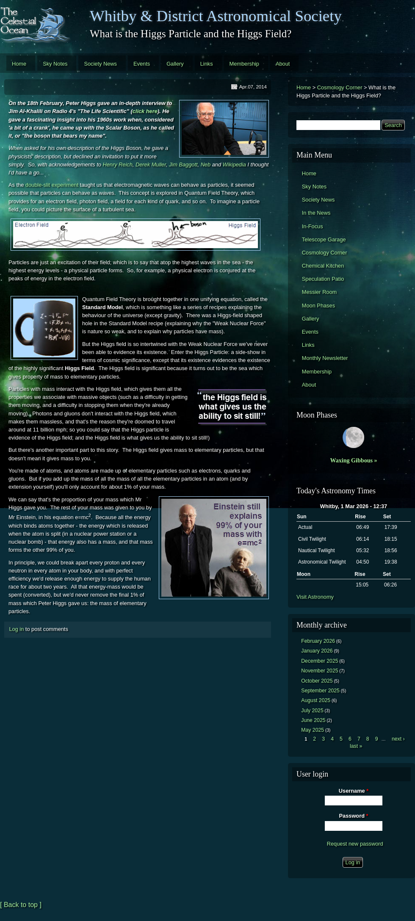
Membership (244, 64)
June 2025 (313, 720)
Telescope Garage (324, 239)
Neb (205, 164)
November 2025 (319, 671)
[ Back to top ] (21, 904)
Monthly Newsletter (325, 358)
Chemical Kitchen (323, 266)
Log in (16, 629)
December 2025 (319, 661)
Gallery (175, 64)
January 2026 (316, 651)
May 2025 (312, 730)
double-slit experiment (51, 185)
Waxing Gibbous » (353, 460)
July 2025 (312, 711)
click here (145, 111)
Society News (100, 64)
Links (206, 64)
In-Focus (312, 226)
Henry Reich (117, 164)
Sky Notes (55, 64)
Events (141, 64)
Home (19, 64)
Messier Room (319, 292)
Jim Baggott (183, 164)
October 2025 (316, 681)
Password (353, 816)
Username (353, 791)
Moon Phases (318, 305)
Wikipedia (234, 164)
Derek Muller (151, 164)
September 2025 (320, 691)
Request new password (355, 844)
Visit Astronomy (315, 597)
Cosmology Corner (339, 87)
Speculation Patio (323, 279)
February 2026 (318, 641)
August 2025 (315, 700)
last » (356, 746)
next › (398, 739)
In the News (316, 213)
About (283, 64)
